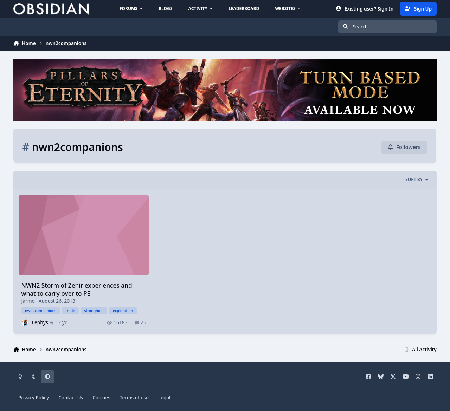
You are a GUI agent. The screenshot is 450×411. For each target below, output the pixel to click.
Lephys (40, 322)
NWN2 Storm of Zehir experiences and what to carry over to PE (76, 290)
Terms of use (134, 397)
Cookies (101, 397)
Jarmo (28, 301)
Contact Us (70, 397)
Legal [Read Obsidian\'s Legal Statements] (164, 397)
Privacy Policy (33, 397)
